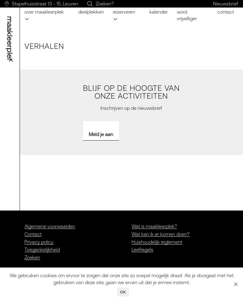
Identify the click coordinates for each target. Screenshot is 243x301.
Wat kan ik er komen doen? (161, 234)
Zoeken (32, 257)
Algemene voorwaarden (49, 226)
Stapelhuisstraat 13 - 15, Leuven (45, 3)
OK (123, 292)
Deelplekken (91, 11)
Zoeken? (105, 3)
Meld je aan (101, 134)
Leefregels (142, 249)
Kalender (158, 11)
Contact (225, 11)
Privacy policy (38, 242)
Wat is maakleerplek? (154, 226)
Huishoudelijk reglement (157, 242)
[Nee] (235, 284)
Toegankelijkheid (42, 249)
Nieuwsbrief (225, 3)
